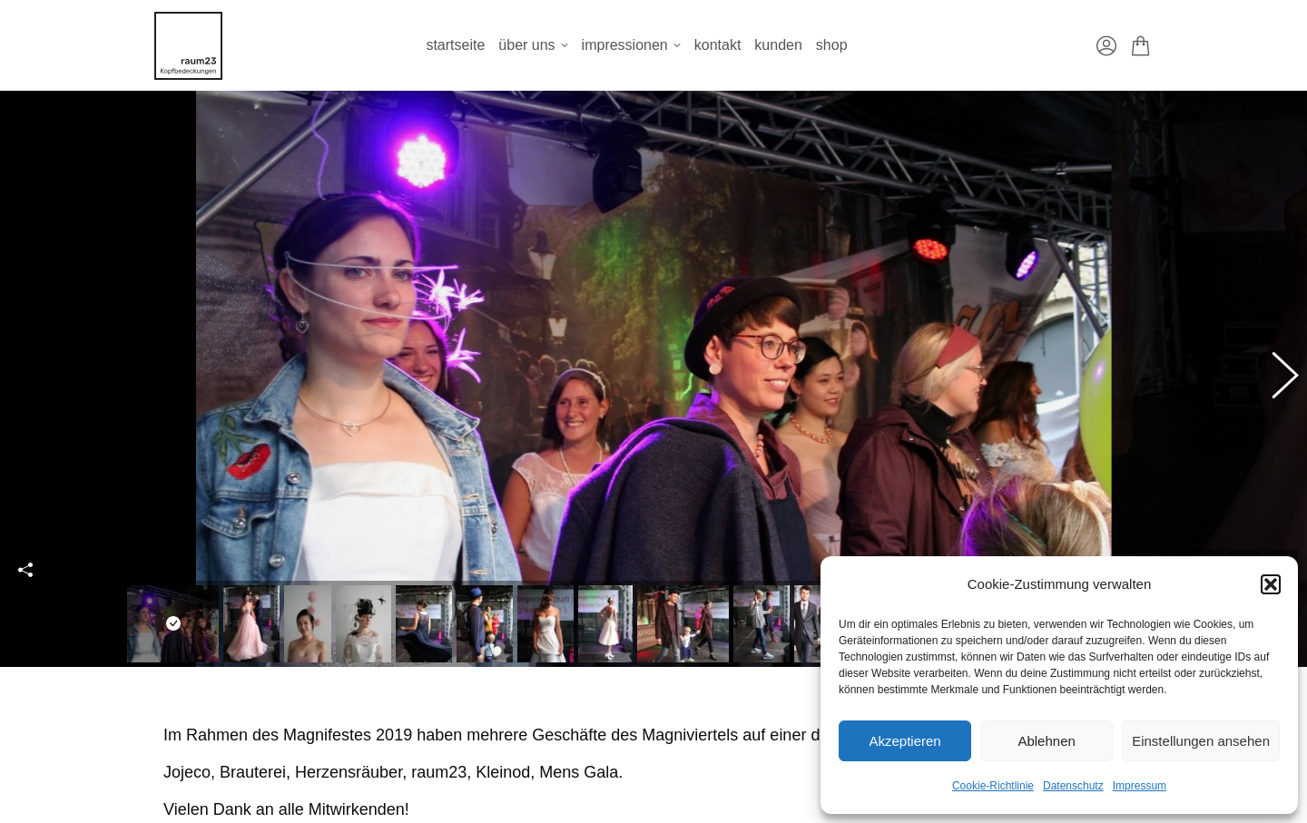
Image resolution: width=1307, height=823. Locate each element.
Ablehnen (1046, 741)
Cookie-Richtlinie (993, 785)
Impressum (1139, 785)
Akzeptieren (904, 741)
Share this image (25, 559)
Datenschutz (1073, 785)
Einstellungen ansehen (1201, 741)
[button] (1271, 584)
